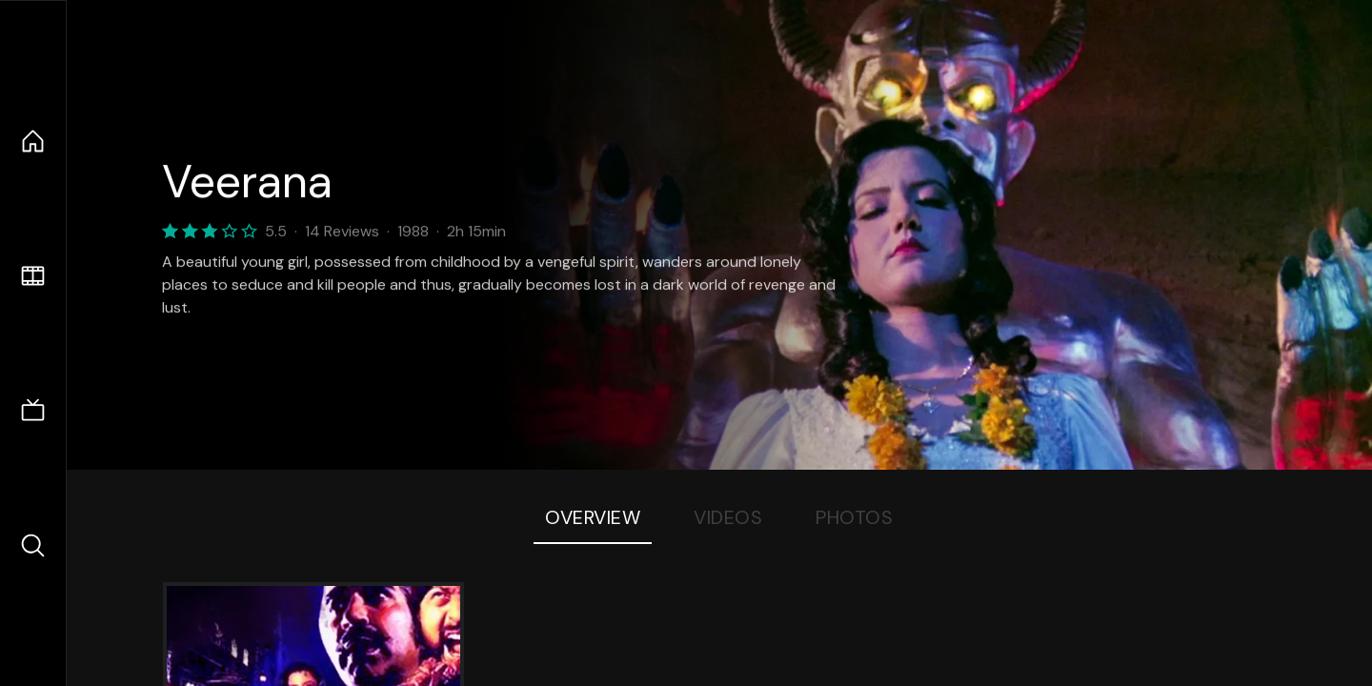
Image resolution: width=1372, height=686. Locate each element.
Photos (854, 517)
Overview (592, 517)
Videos (728, 517)
